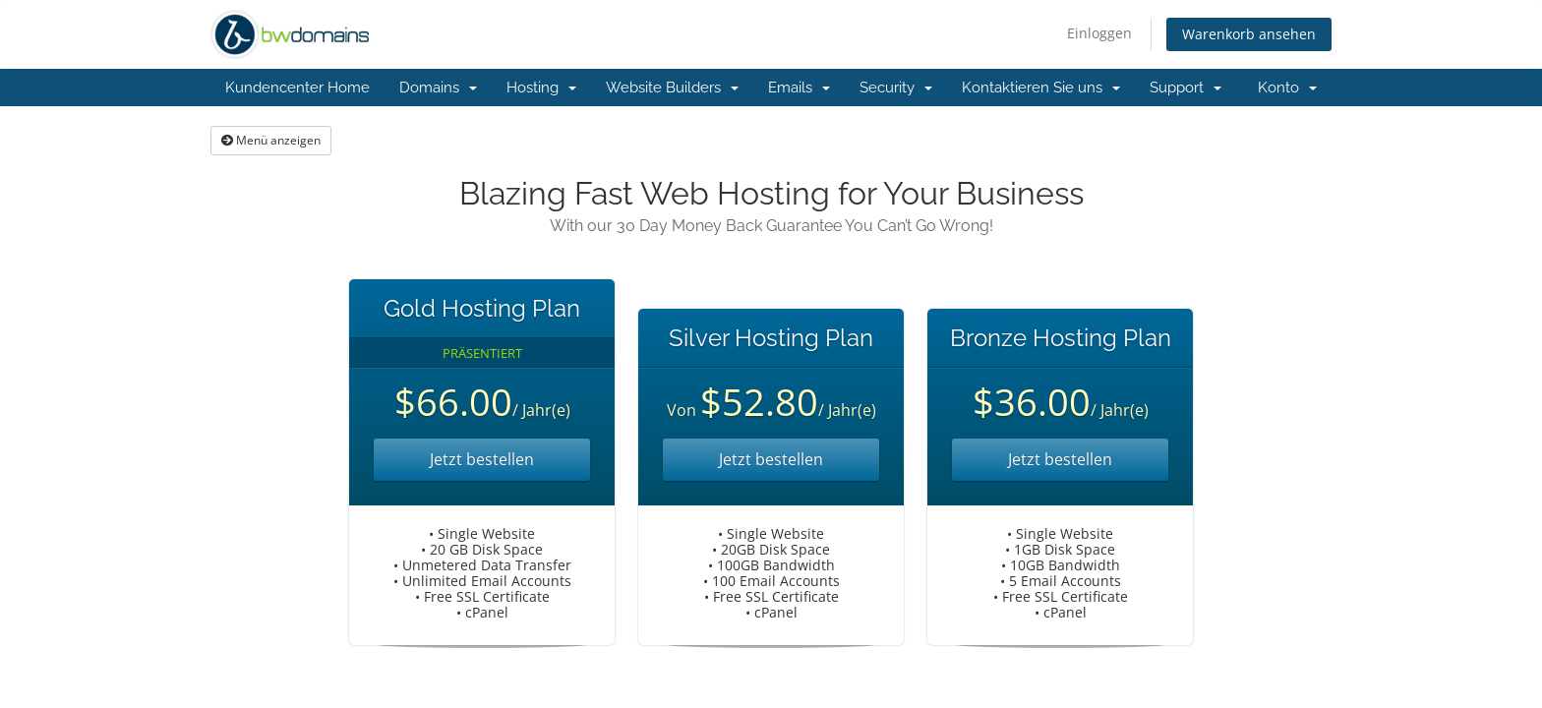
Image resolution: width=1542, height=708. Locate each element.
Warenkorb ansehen (1249, 34)
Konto (1287, 87)
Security (896, 87)
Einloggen (1099, 33)
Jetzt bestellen (482, 459)
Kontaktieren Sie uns (1041, 87)
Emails (799, 87)
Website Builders (672, 87)
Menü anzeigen (271, 140)
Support (1185, 87)
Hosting (541, 87)
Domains (438, 87)
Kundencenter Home (297, 87)
